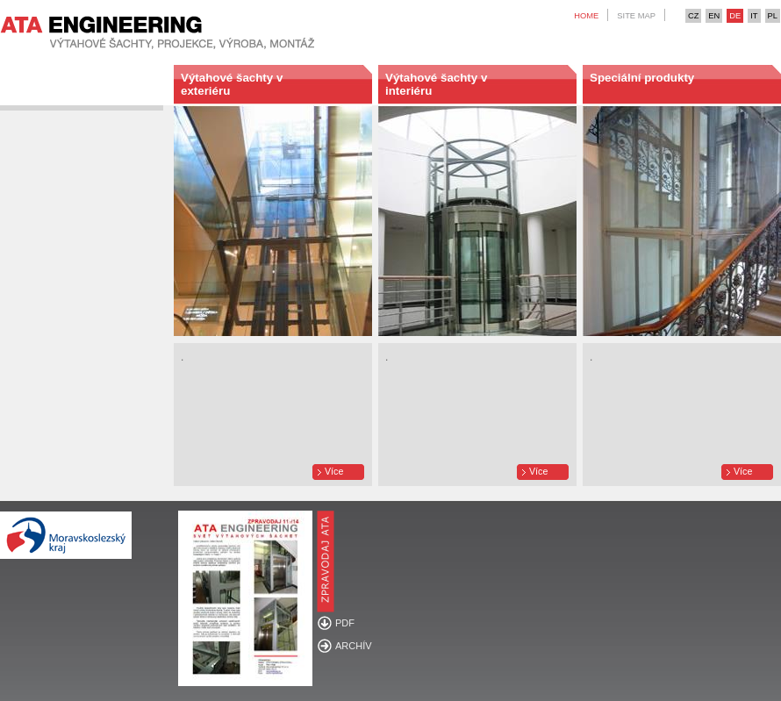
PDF (345, 623)
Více (334, 471)
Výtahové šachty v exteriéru (232, 84)
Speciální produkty (642, 77)
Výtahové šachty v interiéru (436, 84)
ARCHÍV (353, 645)
